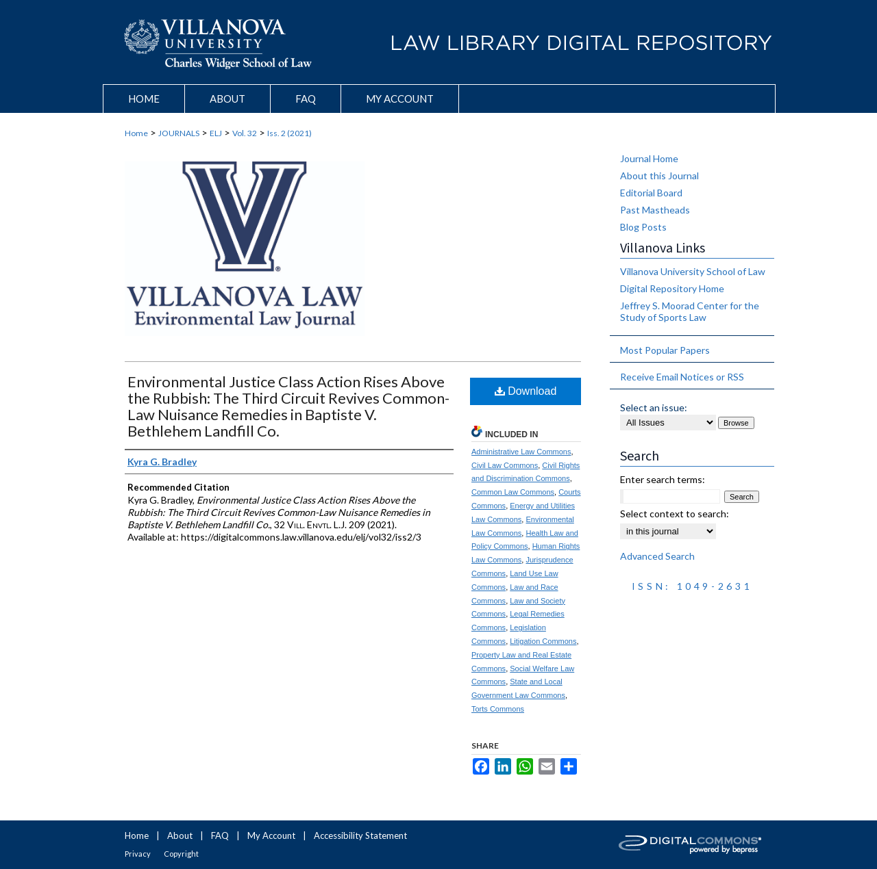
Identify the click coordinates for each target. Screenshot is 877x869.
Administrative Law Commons (521, 452)
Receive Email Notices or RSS (682, 376)
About (180, 835)
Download (526, 391)
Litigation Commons (543, 641)
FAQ (220, 835)
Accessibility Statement (360, 835)
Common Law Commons (512, 492)
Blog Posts (643, 227)
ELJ (216, 133)
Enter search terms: (662, 479)
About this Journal (659, 175)
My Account (271, 835)
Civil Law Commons (504, 465)
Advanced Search (657, 556)
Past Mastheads (655, 210)
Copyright (181, 853)
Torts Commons (497, 709)
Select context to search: (674, 513)
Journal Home (649, 158)
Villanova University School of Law (692, 271)
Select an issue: (653, 407)
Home (136, 133)
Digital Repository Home (672, 288)
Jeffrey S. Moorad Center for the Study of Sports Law (689, 311)
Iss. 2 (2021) (289, 133)
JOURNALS (178, 133)
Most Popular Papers (665, 350)
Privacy (138, 853)
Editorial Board (651, 192)
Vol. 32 (244, 133)
